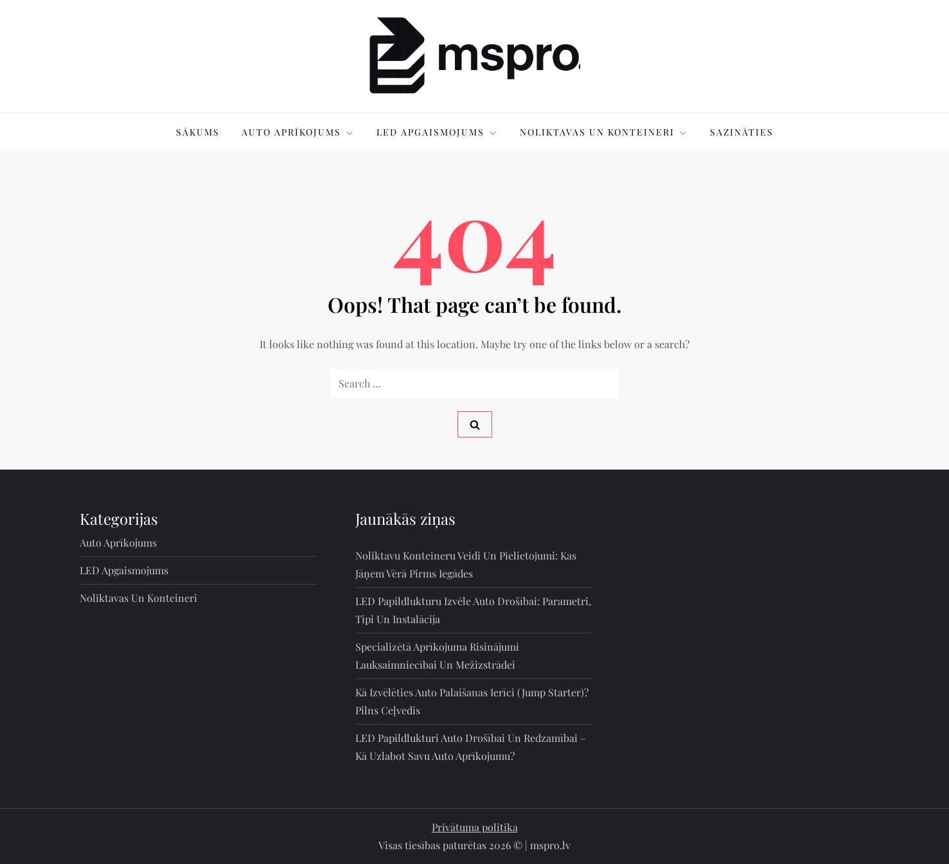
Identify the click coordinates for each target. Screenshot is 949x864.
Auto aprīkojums (298, 132)
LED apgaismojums (437, 132)
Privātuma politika (475, 827)
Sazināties (742, 132)
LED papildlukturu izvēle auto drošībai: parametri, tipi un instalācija (473, 610)
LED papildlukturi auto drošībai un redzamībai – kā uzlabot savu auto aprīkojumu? (470, 747)
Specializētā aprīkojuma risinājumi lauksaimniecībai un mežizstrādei (437, 655)
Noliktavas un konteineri (604, 132)
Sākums (198, 132)
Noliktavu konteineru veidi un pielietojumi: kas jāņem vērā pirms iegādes (465, 564)
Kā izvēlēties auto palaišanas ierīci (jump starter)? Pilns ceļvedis (472, 701)
